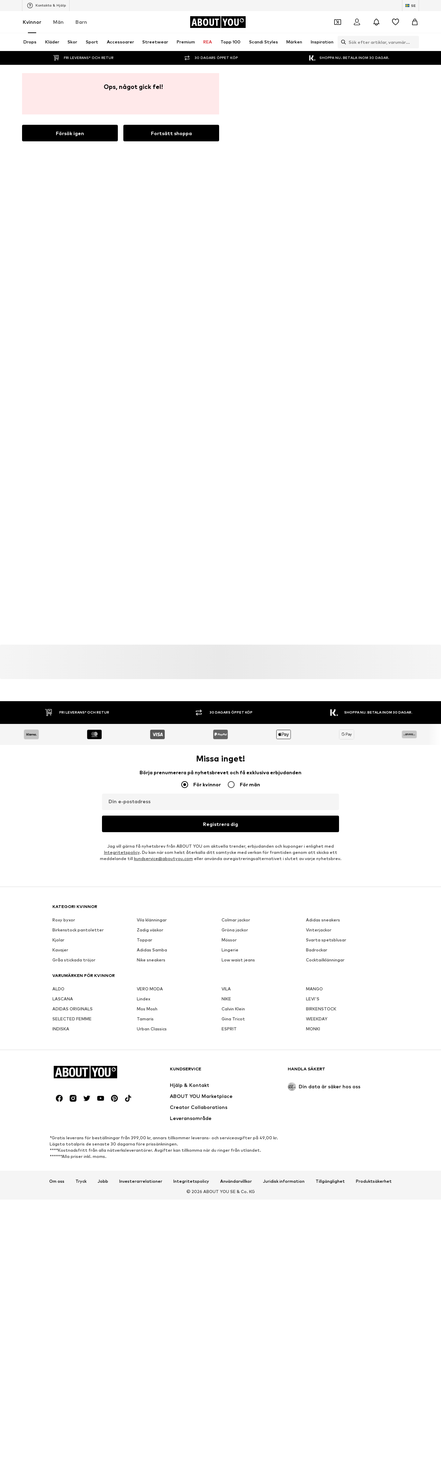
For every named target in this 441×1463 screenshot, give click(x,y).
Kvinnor (32, 22)
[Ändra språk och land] (410, 5)
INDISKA (60, 913)
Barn (81, 22)
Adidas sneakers (323, 804)
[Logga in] (357, 22)
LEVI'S (312, 883)
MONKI (313, 913)
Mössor (229, 824)
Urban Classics (152, 913)
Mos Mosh (147, 893)
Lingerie (230, 834)
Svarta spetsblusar (326, 824)
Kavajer (60, 834)
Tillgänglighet (330, 1278)
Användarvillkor (236, 1278)
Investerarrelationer (140, 1278)
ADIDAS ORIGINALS (72, 893)
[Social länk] (59, 1195)
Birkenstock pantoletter (78, 814)
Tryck (80, 1278)
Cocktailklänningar (325, 844)
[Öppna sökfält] (342, 42)
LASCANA (62, 883)
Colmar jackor (236, 804)
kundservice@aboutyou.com (163, 531)
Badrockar (316, 834)
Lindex (143, 883)
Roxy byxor (63, 804)
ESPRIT (229, 913)
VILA (226, 873)
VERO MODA (150, 873)
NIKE (226, 883)
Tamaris (145, 903)
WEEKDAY (316, 903)
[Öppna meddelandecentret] (376, 22)
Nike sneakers (151, 844)
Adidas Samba (152, 834)
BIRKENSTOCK (321, 893)
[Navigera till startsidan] (217, 22)
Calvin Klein (233, 893)
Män (58, 22)
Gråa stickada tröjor (73, 844)
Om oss (56, 1278)
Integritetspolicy (122, 524)
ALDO (58, 873)
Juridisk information (284, 1278)
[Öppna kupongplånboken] (338, 22)
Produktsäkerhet (374, 1278)
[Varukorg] (415, 22)
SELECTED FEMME (72, 903)
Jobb (103, 1278)
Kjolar (58, 824)
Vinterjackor (318, 814)
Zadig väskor (150, 814)
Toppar (144, 824)
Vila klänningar (152, 804)
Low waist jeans (238, 844)
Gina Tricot (233, 903)
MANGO (314, 873)
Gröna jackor (235, 814)
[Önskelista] (395, 22)
